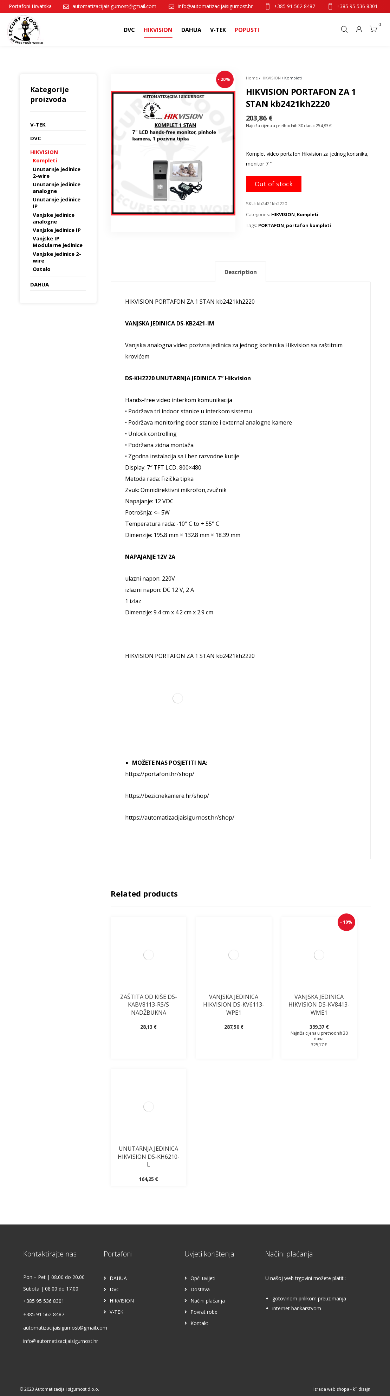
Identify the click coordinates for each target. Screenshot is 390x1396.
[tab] (240, 271)
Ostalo (42, 268)
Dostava (200, 1289)
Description (241, 272)
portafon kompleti (308, 225)
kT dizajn (361, 1389)
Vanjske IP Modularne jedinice (58, 241)
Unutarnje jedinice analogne (56, 187)
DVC (35, 138)
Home (252, 77)
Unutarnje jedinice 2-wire (56, 172)
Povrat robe (203, 1311)
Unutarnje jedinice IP (56, 202)
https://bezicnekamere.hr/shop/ (167, 796)
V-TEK (38, 124)
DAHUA (39, 284)
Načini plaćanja (207, 1300)
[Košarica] (373, 28)
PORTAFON (271, 225)
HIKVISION (271, 77)
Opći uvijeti (202, 1278)
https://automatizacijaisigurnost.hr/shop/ (179, 817)
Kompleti (307, 214)
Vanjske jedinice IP (57, 229)
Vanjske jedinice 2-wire (57, 257)
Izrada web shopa (331, 1389)
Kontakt (199, 1323)
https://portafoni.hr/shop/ (159, 774)
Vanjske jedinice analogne (53, 218)
